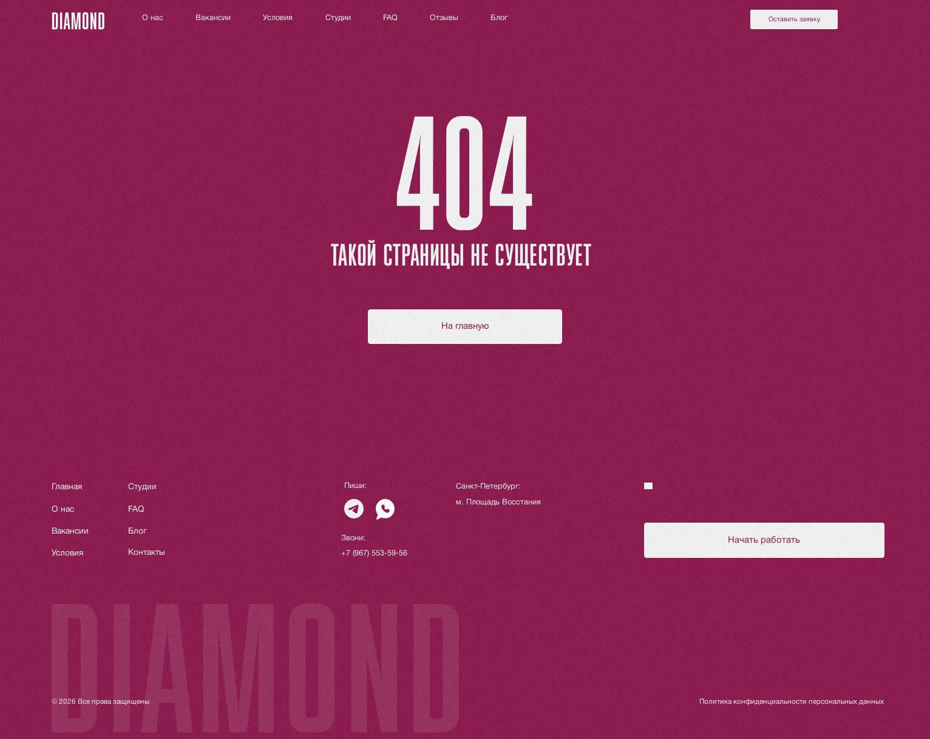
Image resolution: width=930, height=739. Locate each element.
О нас (152, 18)
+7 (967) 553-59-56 (374, 553)
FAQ (390, 18)
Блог (498, 18)
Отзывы (444, 18)
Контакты (146, 553)
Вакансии (213, 18)
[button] (794, 19)
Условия (278, 18)
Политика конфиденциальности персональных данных (791, 702)
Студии (338, 18)
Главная (67, 487)
